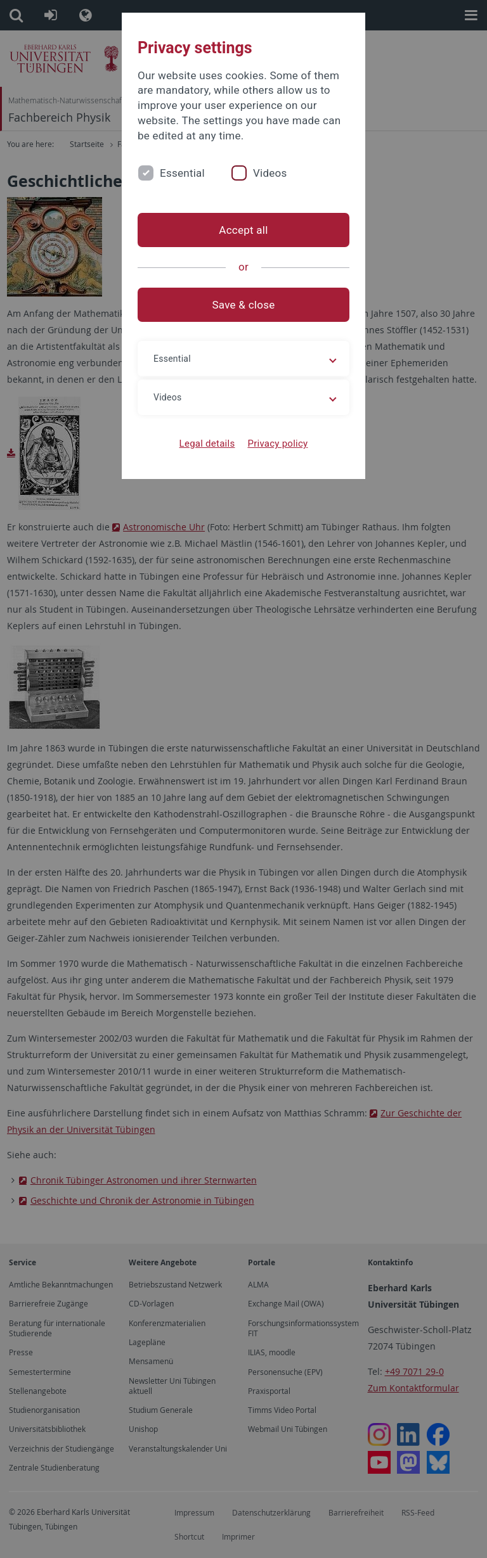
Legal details (207, 443)
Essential (182, 173)
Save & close (243, 304)
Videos (270, 173)
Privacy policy (277, 443)
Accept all (243, 230)
